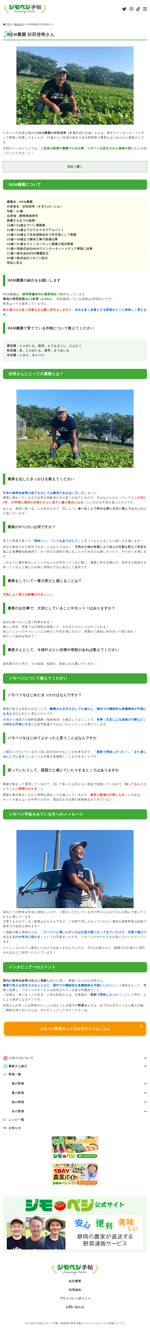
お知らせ (15, 1129)
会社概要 (75, 1282)
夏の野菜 (79, 1093)
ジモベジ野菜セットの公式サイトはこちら (75, 1029)
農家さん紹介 (78, 1067)
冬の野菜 (79, 1112)
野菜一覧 (15, 1075)
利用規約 (75, 1291)
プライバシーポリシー (75, 1299)
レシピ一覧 (16, 1120)
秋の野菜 (79, 1103)
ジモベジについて (78, 1058)
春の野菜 (79, 1084)
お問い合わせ (75, 1308)
